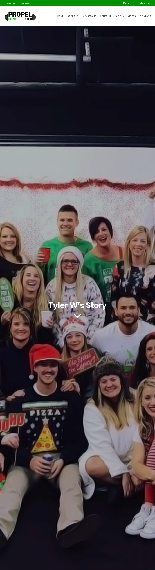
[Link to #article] (77, 316)
